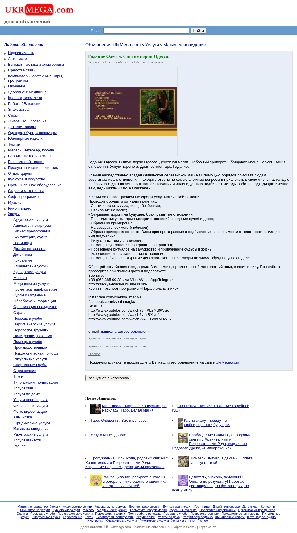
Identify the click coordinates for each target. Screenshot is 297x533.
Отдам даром (20, 173)
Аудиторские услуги (30, 219)
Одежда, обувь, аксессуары (32, 132)
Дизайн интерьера (29, 248)
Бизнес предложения (31, 231)
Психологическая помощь (36, 353)
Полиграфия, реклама (32, 336)
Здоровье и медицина (27, 92)
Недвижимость (21, 53)
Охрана (19, 312)
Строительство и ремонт (29, 156)
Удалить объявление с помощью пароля (118, 338)
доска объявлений (27, 21)
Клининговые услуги (31, 266)
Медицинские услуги (31, 283)
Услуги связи (24, 388)
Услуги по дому (26, 394)
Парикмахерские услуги (34, 324)
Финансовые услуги (30, 405)
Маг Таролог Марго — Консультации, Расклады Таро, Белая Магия (134, 408)
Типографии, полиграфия (35, 382)
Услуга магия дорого (108, 435)
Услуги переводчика (30, 400)
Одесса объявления (148, 62)
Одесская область (117, 62)
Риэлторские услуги (30, 434)
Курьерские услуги (29, 272)
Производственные (30, 347)
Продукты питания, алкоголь (33, 167)
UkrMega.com (227, 362)
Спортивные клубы (30, 365)
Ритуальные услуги (30, 359)
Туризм (14, 144)
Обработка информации (34, 301)
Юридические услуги (31, 423)
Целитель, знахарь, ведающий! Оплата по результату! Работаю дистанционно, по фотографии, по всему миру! (210, 483)
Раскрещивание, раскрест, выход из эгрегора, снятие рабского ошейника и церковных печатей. (134, 481)
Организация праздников (35, 307)
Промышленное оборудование (35, 185)
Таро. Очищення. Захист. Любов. (119, 420)
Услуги (152, 44)
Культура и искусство (26, 179)
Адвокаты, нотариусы (32, 225)
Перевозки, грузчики (31, 330)
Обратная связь (184, 527)
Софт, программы (23, 196)
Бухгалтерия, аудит (30, 237)
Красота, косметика (25, 98)
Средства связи (22, 70)
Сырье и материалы (26, 191)
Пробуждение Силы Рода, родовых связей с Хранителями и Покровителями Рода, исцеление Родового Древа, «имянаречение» (211, 441)
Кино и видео (19, 208)
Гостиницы (22, 243)
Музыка (14, 202)
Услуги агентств (27, 440)
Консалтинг (23, 260)
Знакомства (18, 109)
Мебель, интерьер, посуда (31, 150)
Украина (94, 62)
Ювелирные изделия (26, 138)
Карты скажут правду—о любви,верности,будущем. (207, 422)
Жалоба (94, 354)
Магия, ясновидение (184, 44)
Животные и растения (27, 121)
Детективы (22, 254)
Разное (19, 446)
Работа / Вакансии (24, 103)
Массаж (20, 278)
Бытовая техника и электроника (36, 64)
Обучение (16, 86)
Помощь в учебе (27, 318)
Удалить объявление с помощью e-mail (117, 346)
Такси (18, 376)
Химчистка (22, 417)
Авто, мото (17, 58)
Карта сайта (207, 527)
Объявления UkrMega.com (113, 44)
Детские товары (22, 127)
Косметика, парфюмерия (35, 289)
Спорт (13, 115)
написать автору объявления (126, 331)
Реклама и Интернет (26, 162)
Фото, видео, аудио (30, 411)
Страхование (24, 371)
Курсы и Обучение (29, 295)
